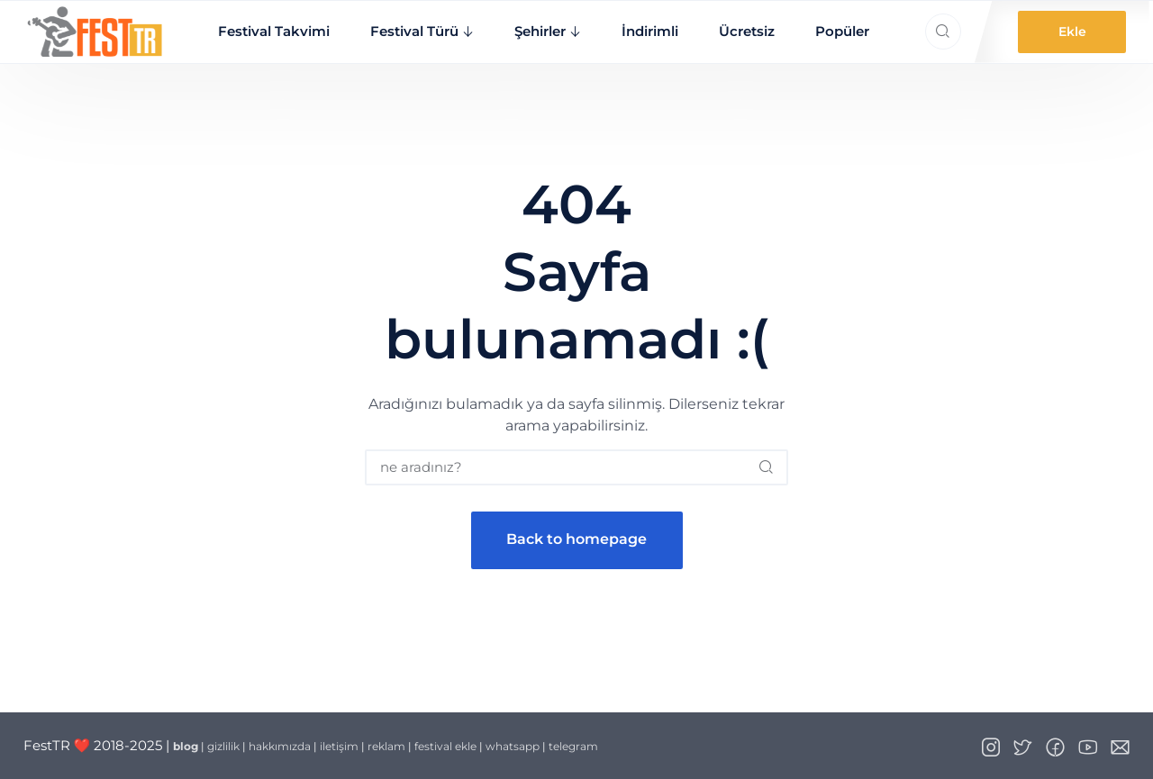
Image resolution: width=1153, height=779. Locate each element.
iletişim (339, 746)
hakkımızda (280, 746)
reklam (386, 746)
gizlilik (223, 746)
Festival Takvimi (274, 31)
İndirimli (650, 31)
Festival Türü (414, 31)
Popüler (842, 31)
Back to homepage (576, 539)
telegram (573, 746)
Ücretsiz (747, 31)
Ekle (1072, 31)
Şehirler (540, 31)
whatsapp (513, 746)
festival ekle (445, 746)
